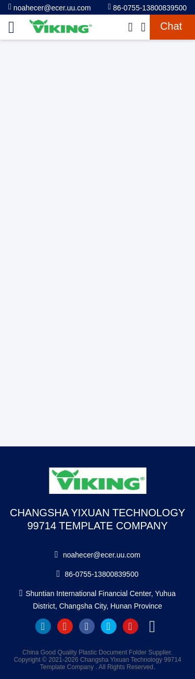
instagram (130, 626)
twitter (108, 626)
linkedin (43, 626)
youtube (65, 626)
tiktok (152, 626)
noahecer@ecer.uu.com (49, 7)
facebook (87, 626)
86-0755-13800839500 (147, 7)
